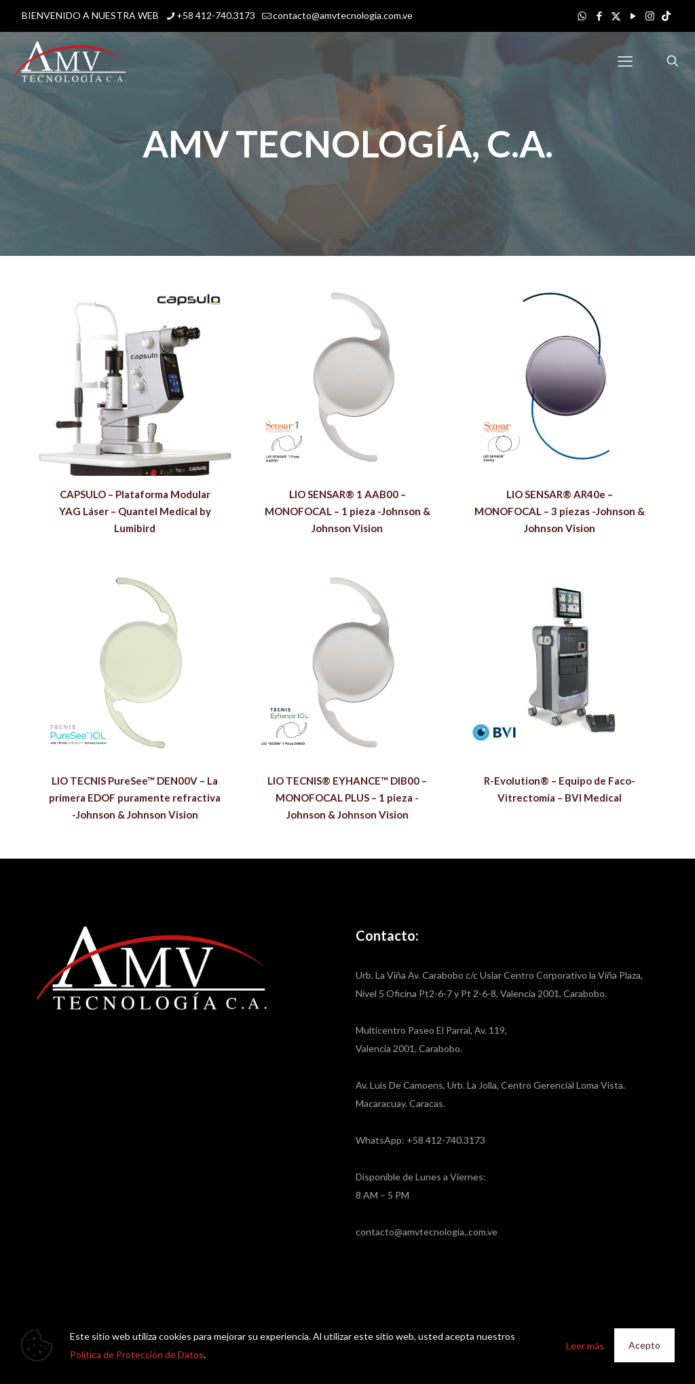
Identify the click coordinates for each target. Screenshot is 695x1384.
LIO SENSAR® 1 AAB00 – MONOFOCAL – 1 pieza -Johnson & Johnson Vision (347, 511)
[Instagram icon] (650, 16)
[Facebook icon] (599, 16)
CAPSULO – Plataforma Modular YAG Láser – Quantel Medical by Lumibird (135, 511)
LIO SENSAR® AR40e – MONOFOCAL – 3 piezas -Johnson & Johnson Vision (559, 511)
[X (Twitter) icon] (616, 16)
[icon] (666, 16)
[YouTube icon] (633, 16)
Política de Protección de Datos (137, 1354)
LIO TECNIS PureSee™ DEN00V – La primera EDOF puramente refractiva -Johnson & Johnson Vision (135, 797)
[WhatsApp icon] (582, 16)
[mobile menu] (625, 61)
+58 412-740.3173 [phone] (215, 15)
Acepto (644, 1345)
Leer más (585, 1345)
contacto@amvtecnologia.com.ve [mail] (343, 15)
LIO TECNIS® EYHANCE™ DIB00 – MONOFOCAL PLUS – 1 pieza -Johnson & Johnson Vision (347, 797)
